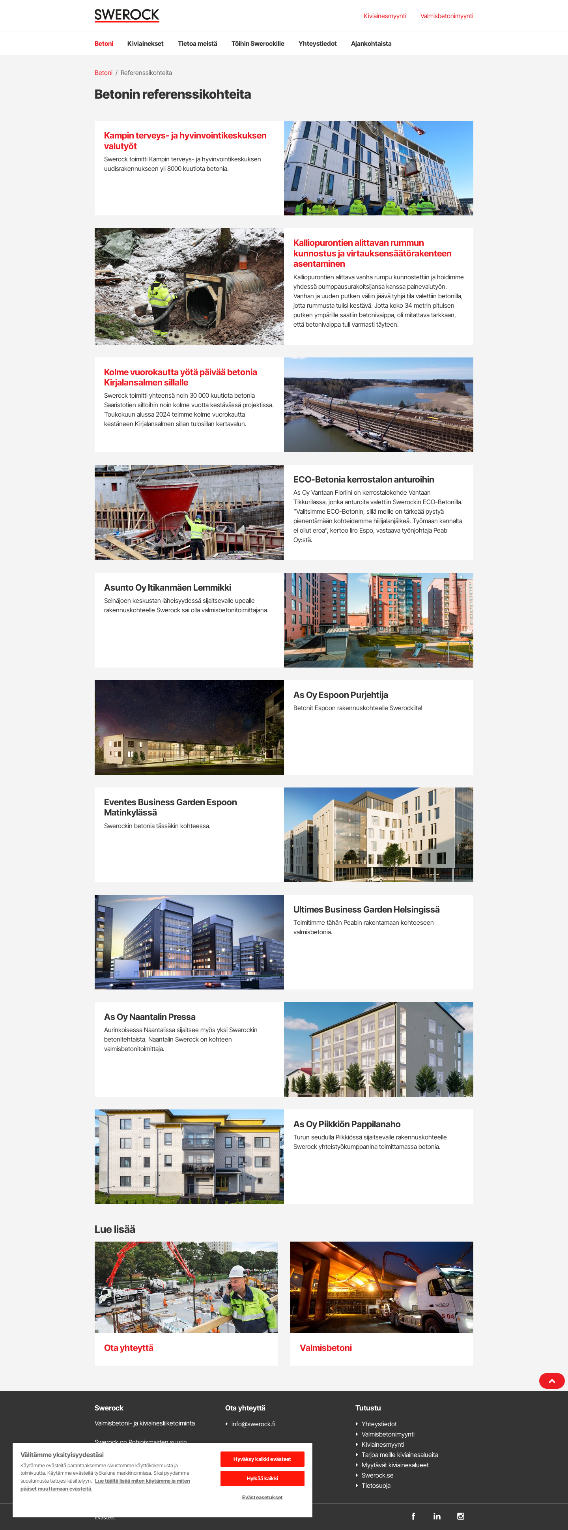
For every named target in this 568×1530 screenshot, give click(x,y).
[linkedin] (437, 1515)
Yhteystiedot (318, 43)
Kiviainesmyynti (385, 16)
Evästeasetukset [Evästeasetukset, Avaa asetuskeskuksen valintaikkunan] (262, 1497)
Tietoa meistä (197, 43)
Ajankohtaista (371, 43)
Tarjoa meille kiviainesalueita (400, 1455)
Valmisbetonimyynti (446, 16)
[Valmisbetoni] (381, 1303)
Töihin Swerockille (258, 43)
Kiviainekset (145, 43)
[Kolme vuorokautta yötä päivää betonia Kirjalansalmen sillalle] (284, 404)
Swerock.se (378, 1475)
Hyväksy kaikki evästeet (262, 1459)
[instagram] (460, 1515)
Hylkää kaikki (262, 1478)
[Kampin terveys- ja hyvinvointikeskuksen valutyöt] (284, 168)
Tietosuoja (376, 1485)
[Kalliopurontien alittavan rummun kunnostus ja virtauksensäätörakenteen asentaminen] (284, 286)
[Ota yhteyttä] (186, 1303)
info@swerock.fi (253, 1424)
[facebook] (413, 1515)
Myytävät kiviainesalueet (395, 1465)
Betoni (104, 43)
